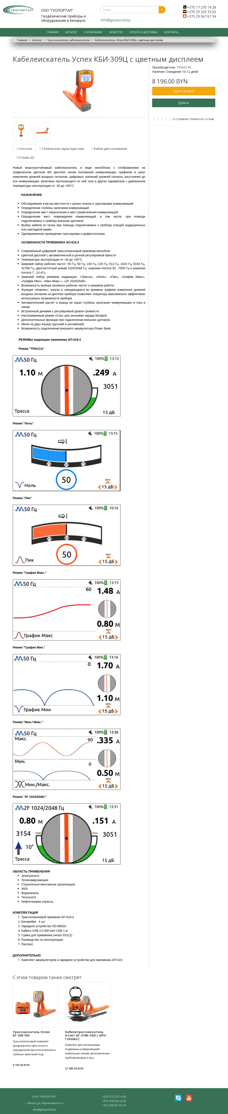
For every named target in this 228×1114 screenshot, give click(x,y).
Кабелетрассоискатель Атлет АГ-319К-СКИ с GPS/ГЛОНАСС (85, 1035)
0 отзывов (180, 119)
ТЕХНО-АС (184, 67)
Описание (24, 149)
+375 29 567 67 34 (199, 16)
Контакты (171, 32)
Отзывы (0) (25, 157)
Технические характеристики (62, 149)
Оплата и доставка (143, 32)
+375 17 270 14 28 (199, 7)
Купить (183, 103)
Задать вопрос (184, 91)
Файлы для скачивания (109, 149)
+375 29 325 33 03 (199, 11)
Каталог (71, 32)
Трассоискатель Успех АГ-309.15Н (31, 1034)
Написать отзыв (202, 119)
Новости (115, 32)
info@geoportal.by (115, 20)
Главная (52, 32)
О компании (93, 32)
